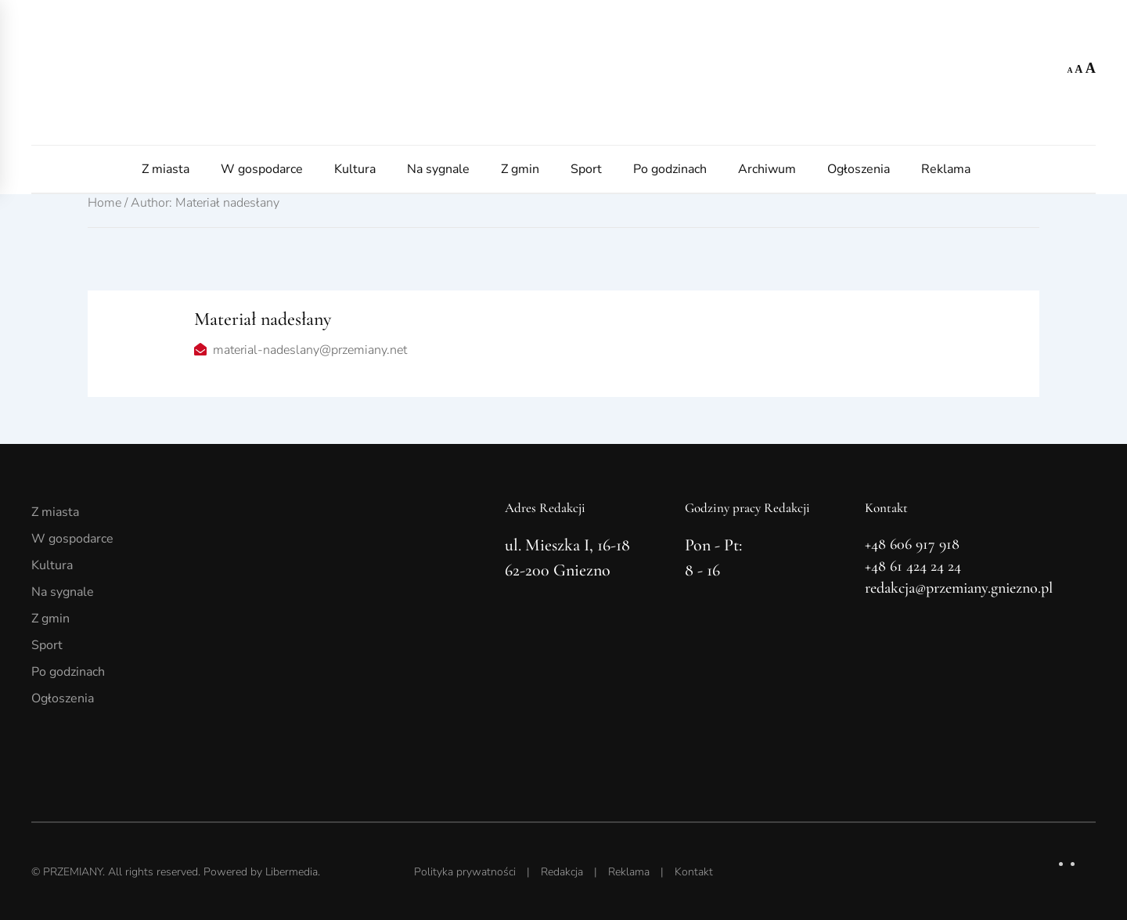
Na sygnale (438, 169)
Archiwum (767, 169)
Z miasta (165, 169)
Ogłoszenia (858, 169)
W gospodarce (262, 169)
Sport (586, 169)
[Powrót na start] (563, 72)
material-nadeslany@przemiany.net (310, 350)
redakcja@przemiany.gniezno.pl (959, 588)
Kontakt (694, 871)
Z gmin (520, 169)
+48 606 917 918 (912, 544)
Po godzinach (670, 169)
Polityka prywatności (465, 871)
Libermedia (291, 871)
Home (104, 202)
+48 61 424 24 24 (913, 566)
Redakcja (562, 871)
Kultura (355, 169)
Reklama (945, 169)
